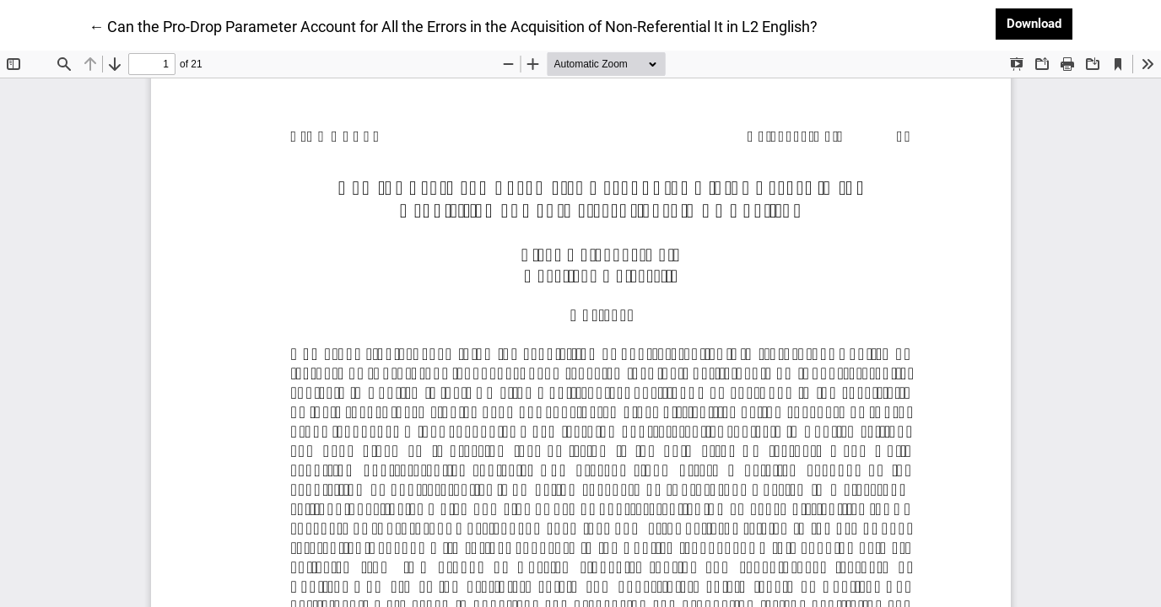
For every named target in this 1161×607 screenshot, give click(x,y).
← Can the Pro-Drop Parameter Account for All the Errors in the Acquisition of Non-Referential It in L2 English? (453, 25)
